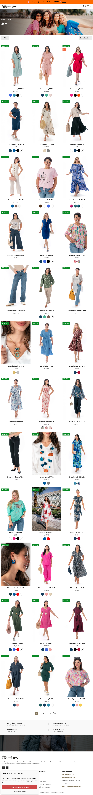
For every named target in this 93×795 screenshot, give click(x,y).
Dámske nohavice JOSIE (16, 255)
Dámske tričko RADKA (46, 200)
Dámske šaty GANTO (16, 699)
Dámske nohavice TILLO (16, 477)
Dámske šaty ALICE (46, 643)
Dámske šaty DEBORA (77, 200)
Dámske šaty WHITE (46, 421)
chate (62, 731)
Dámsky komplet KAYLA (46, 588)
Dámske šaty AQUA (77, 588)
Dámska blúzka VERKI (77, 255)
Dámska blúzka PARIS (77, 421)
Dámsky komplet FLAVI (16, 200)
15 (50, 713)
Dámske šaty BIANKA (77, 532)
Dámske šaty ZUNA (46, 255)
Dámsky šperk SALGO (16, 366)
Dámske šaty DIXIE (46, 699)
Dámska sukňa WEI (77, 144)
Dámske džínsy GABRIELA (16, 311)
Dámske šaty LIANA (16, 643)
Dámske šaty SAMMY (46, 144)
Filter (5, 38)
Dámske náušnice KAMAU (16, 588)
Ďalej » (55, 713)
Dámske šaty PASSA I (16, 89)
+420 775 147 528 (68, 774)
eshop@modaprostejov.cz (71, 786)
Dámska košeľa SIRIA (46, 311)
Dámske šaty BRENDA (77, 643)
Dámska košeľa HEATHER (77, 311)
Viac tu (64, 2)
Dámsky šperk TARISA (46, 477)
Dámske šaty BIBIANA (77, 477)
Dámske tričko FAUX (16, 532)
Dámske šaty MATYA (77, 89)
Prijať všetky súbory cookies (20, 787)
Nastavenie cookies (20, 791)
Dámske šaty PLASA (16, 421)
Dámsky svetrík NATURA (77, 699)
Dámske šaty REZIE (46, 89)
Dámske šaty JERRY (46, 532)
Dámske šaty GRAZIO (77, 366)
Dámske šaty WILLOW (16, 144)
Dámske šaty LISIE (46, 366)
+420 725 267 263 (68, 777)
